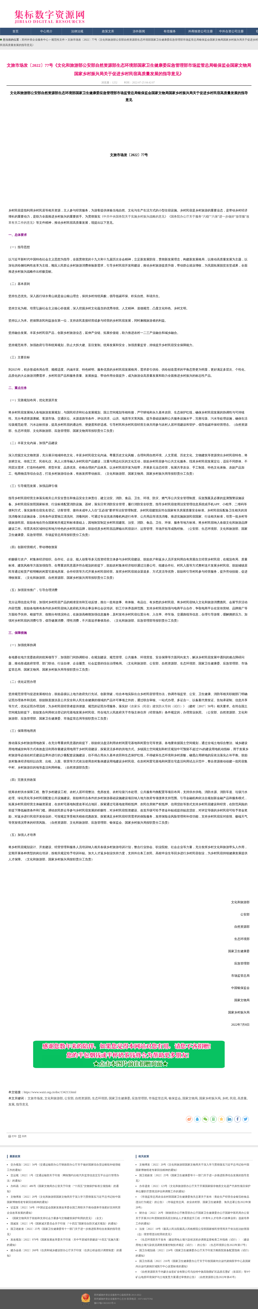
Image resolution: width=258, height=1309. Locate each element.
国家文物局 (190, 1098)
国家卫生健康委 (119, 1098)
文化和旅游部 (53, 1098)
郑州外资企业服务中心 (35, 39)
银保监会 (175, 1098)
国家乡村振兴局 (210, 1098)
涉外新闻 (139, 31)
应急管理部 (139, 1098)
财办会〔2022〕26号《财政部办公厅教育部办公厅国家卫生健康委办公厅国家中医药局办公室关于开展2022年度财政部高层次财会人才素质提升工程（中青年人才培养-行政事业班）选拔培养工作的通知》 (192, 1218)
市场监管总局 (158, 1098)
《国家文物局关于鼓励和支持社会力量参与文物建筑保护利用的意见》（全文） (57, 1218)
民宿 (233, 1098)
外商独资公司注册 (200, 31)
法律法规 (77, 31)
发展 (11, 1104)
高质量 (242, 1098)
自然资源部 (82, 1098)
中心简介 (46, 31)
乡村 (225, 1098)
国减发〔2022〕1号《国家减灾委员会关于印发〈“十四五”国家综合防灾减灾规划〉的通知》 (65, 1223)
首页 (15, 31)
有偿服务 (170, 31)
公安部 (69, 1098)
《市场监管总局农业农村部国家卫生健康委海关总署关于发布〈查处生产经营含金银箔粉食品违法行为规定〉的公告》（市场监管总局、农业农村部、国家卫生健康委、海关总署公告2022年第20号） (193, 1202)
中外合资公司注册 (231, 31)
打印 (12, 1136)
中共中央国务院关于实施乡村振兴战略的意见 (134, 216)
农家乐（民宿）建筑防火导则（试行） (157, 706)
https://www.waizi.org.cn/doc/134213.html (50, 1092)
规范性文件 (58, 39)
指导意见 (22, 1104)
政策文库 (108, 31)
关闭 (22, 1136)
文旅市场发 (35, 1098)
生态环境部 (99, 1098)
